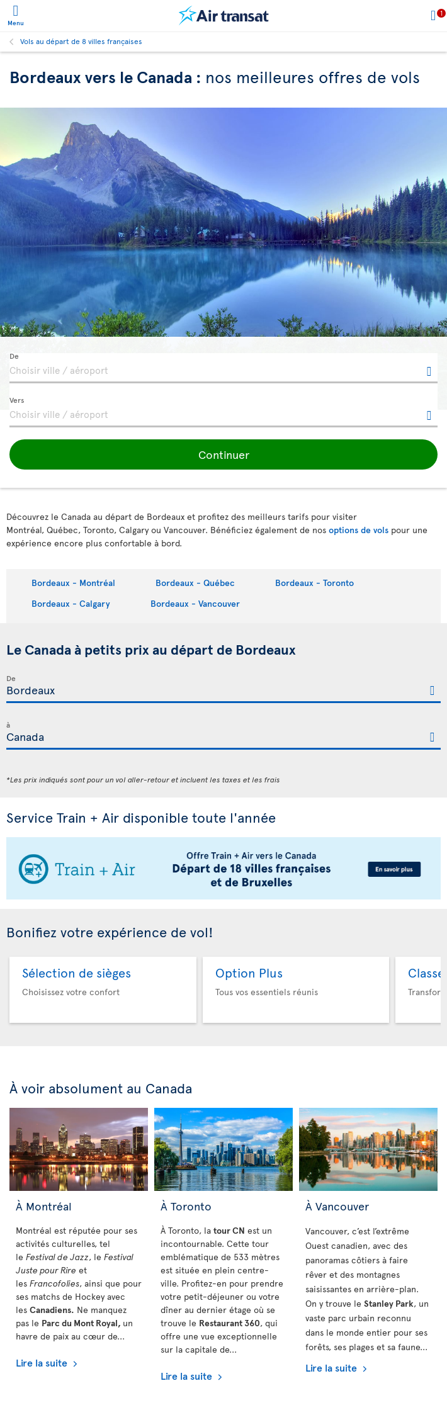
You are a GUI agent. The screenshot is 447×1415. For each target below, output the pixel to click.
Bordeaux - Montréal (73, 583)
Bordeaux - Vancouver (195, 603)
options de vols (358, 530)
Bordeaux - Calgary (70, 603)
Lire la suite (43, 1362)
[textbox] (223, 368)
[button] (223, 454)
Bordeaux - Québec (195, 583)
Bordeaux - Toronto (314, 583)
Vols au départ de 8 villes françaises (81, 41)
